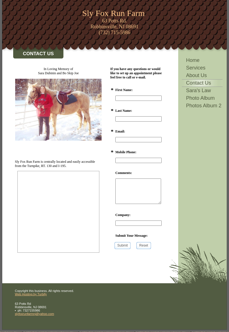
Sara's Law (198, 90)
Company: (122, 215)
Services (195, 68)
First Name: (124, 90)
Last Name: (123, 111)
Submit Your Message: (131, 236)
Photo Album (200, 98)
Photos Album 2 (203, 105)
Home (193, 60)
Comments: (123, 173)
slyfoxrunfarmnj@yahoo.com (34, 313)
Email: (120, 131)
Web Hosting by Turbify (31, 294)
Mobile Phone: (125, 152)
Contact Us (198, 83)
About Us (196, 75)
